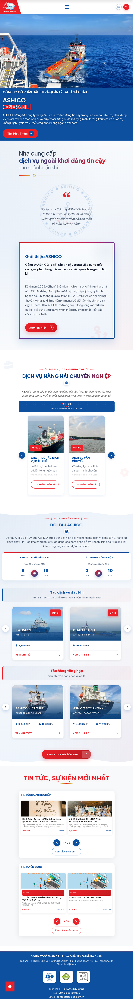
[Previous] (22, 455)
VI (126, 7)
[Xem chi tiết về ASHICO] (41, 327)
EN (118, 7)
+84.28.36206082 (73, 988)
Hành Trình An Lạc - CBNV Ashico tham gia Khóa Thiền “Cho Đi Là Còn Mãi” (41, 820)
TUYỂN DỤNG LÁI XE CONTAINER (85, 897)
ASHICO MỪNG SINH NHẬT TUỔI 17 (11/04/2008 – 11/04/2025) (85, 820)
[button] (55, 81)
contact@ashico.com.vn (70, 996)
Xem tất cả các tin (64, 851)
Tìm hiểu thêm (20, 133)
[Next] (111, 455)
